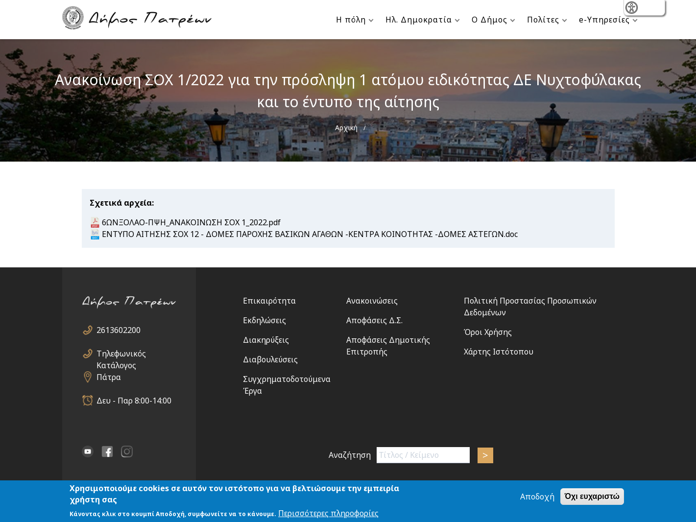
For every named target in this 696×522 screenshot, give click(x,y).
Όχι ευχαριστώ (592, 497)
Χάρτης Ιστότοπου (498, 351)
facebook (107, 451)
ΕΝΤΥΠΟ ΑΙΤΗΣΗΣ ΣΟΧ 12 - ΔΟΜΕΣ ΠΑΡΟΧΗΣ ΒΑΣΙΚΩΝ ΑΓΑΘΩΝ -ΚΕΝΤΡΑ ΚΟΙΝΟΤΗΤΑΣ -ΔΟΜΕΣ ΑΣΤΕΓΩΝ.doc (310, 234)
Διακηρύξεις (266, 339)
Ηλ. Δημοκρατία (418, 19)
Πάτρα (108, 377)
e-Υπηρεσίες (604, 19)
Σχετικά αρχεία (121, 202)
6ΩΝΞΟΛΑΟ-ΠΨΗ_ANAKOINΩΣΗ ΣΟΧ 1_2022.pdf (191, 222)
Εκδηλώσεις (264, 320)
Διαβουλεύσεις (270, 359)
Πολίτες (543, 19)
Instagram (127, 451)
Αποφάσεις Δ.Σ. (374, 320)
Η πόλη (351, 19)
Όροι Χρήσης (488, 332)
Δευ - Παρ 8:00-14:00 (133, 400)
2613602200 (118, 330)
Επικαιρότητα (269, 300)
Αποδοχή (537, 497)
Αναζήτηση (350, 455)
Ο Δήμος (489, 19)
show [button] (632, 8)
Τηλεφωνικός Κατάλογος (121, 353)
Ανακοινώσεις (372, 300)
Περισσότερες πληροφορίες (328, 513)
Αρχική (346, 127)
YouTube (88, 451)
